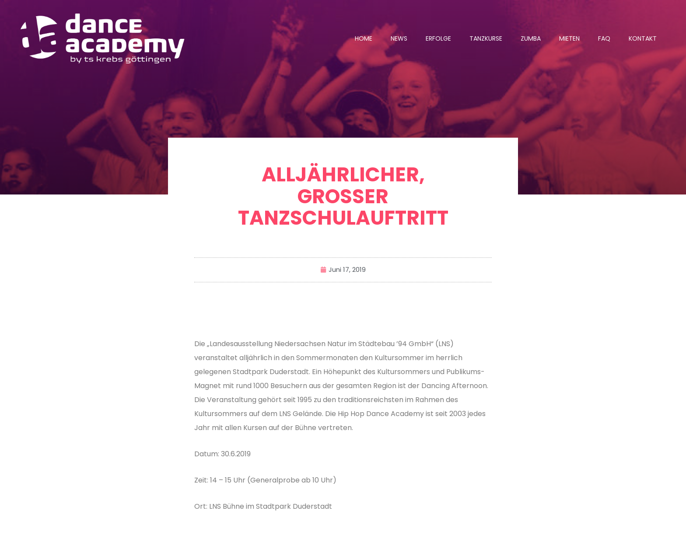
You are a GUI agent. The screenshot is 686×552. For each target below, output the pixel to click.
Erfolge (438, 38)
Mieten (569, 38)
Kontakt (643, 38)
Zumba (531, 38)
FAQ (604, 38)
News (399, 38)
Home (363, 38)
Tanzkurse (485, 38)
